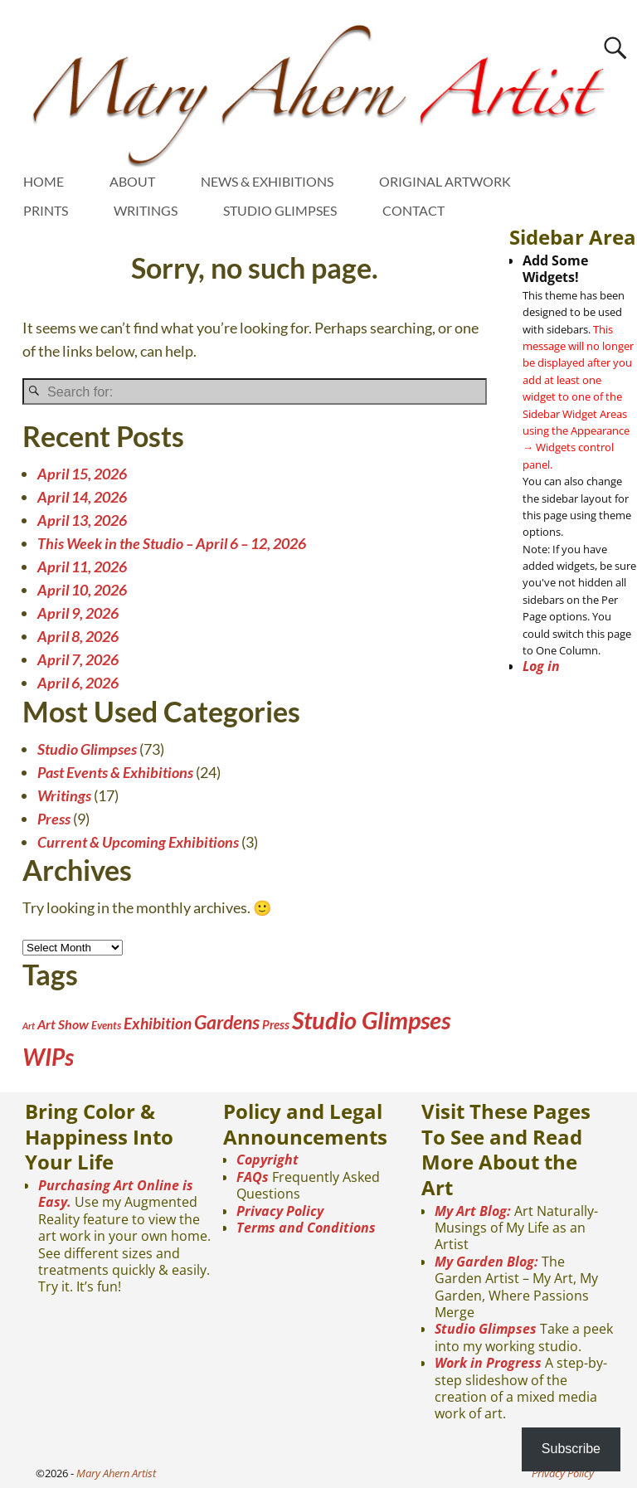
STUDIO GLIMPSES (280, 210)
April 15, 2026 (82, 473)
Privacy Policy (279, 1211)
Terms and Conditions (306, 1227)
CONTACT (413, 210)
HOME (43, 181)
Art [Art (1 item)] (28, 1025)
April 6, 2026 (78, 682)
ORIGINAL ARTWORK (445, 181)
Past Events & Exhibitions (115, 772)
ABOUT (132, 181)
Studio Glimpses (87, 749)
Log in (541, 666)
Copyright (267, 1159)
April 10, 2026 (82, 590)
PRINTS (45, 210)
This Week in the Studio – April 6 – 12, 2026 (171, 543)
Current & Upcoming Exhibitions (138, 842)
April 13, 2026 (82, 520)
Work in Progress (488, 1363)
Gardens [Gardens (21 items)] (227, 1021)
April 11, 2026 (82, 566)
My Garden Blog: (486, 1261)
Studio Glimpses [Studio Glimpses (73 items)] (371, 1019)
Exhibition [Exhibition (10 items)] (158, 1023)
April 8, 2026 (78, 636)
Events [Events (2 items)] (106, 1025)
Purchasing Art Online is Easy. (115, 1193)
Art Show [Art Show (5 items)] (63, 1024)
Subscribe (571, 1449)
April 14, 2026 (82, 497)
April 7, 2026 (78, 659)
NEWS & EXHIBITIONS (267, 181)
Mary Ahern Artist (116, 1473)
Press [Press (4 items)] (275, 1024)
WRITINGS (145, 210)
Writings (64, 795)
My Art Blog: (473, 1211)
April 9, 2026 (78, 613)
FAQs (252, 1177)
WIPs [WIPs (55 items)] (48, 1057)
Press (54, 819)
